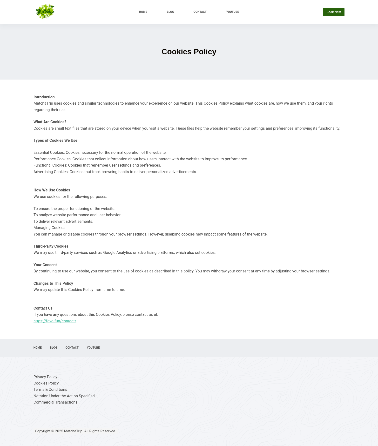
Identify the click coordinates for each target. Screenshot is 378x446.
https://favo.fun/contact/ (55, 321)
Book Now (334, 12)
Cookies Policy (46, 383)
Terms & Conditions (50, 389)
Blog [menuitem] (170, 12)
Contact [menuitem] (200, 12)
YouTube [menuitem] (232, 12)
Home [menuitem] (143, 12)
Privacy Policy (45, 377)
